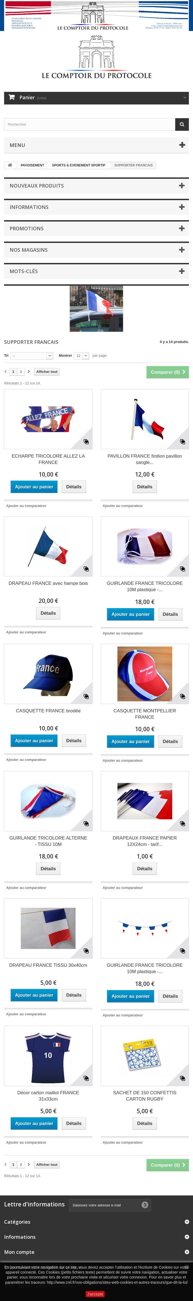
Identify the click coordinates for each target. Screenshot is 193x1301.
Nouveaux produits (37, 185)
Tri (6, 355)
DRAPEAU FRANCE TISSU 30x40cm (48, 965)
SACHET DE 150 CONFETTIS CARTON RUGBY (144, 1096)
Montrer (65, 355)
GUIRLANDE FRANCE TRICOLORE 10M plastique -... (145, 586)
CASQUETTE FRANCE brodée (48, 710)
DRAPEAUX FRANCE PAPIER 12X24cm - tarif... (145, 841)
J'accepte (95, 1294)
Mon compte (19, 1252)
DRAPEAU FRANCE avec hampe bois (48, 583)
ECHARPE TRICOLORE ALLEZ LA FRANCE (48, 459)
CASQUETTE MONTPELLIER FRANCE (144, 714)
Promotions (27, 228)
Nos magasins (29, 249)
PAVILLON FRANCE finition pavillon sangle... (145, 459)
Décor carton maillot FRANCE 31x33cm (48, 1096)
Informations (29, 207)
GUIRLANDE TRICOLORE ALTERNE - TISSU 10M (48, 841)
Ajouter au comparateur (26, 506)
